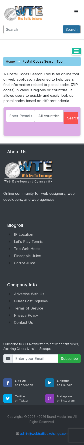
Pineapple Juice (27, 256)
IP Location (23, 234)
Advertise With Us (29, 294)
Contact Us (23, 322)
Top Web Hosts (27, 248)
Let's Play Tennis (28, 241)
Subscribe (69, 358)
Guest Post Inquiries (31, 301)
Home (10, 61)
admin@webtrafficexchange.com (44, 433)
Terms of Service (28, 308)
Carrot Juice (24, 263)
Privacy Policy (26, 315)
